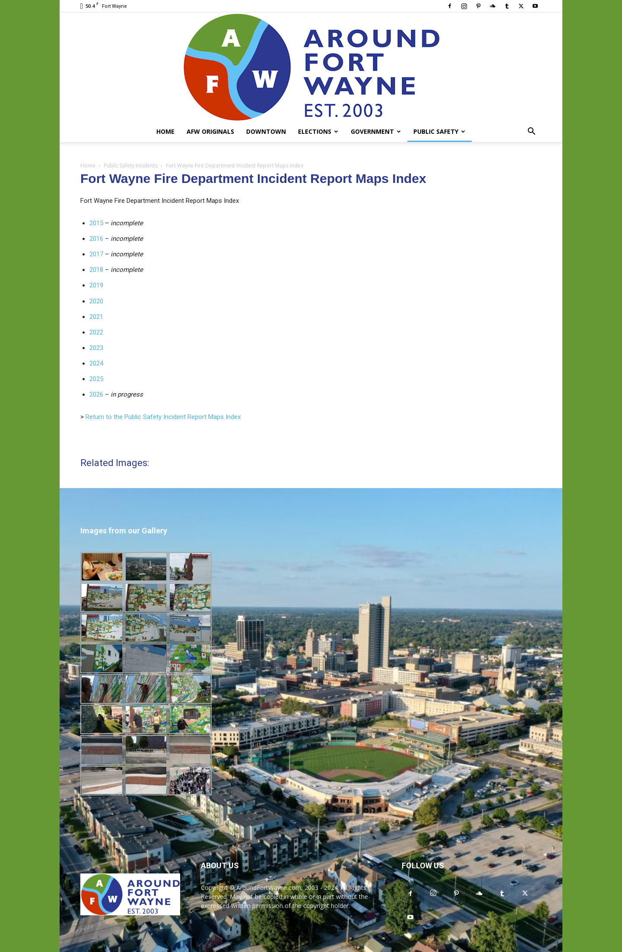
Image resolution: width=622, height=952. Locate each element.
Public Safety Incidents (131, 165)
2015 (96, 223)
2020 (96, 301)
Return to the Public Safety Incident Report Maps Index (163, 417)
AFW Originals (210, 131)
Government (376, 131)
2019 (96, 285)
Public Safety (439, 131)
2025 (96, 379)
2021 (96, 317)
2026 (96, 394)
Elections (318, 131)
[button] (531, 132)
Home (165, 131)
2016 (96, 239)
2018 (96, 270)
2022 (96, 332)
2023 (96, 348)
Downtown (266, 131)
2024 (96, 363)
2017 (96, 254)
